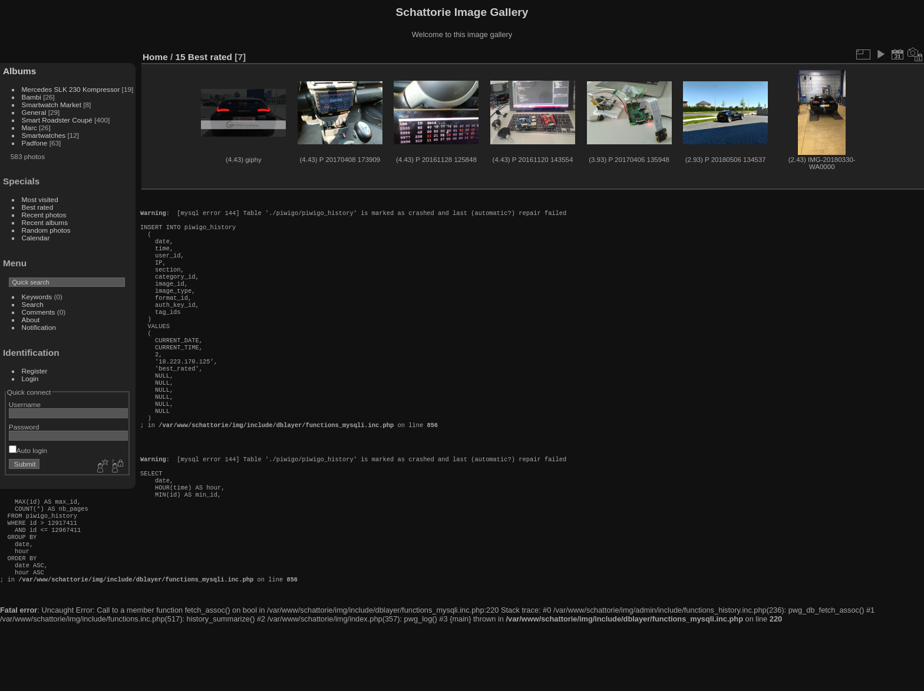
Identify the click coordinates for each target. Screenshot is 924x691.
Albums (19, 71)
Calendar (36, 238)
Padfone (35, 143)
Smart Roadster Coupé (57, 120)
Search (33, 304)
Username (25, 404)
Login (30, 378)
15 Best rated (204, 57)
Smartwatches (44, 135)
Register (35, 371)
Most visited (40, 199)
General (34, 112)
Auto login (28, 450)
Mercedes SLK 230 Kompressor (71, 89)
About (31, 319)
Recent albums (45, 222)
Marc (29, 127)
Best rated (38, 207)
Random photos (46, 230)
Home (155, 57)
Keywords (37, 296)
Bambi (31, 97)
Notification (39, 327)
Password (24, 427)
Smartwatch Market (51, 104)
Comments (38, 312)
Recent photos (44, 215)
